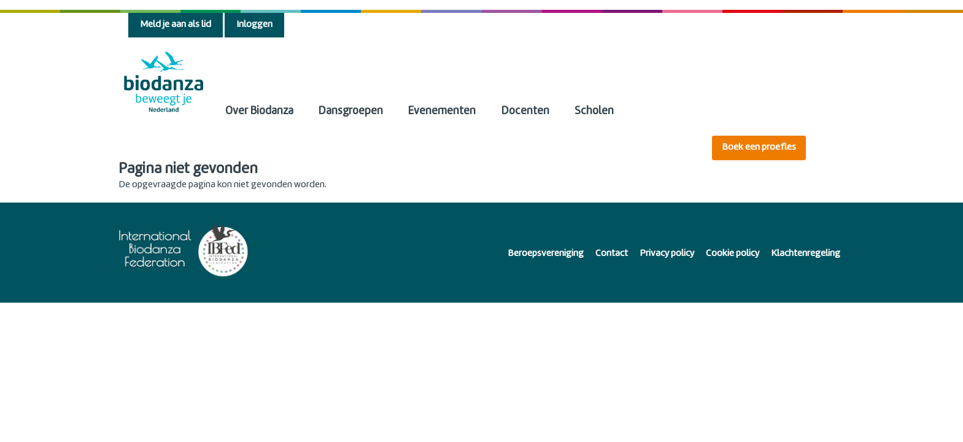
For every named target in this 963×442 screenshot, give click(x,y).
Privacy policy (667, 253)
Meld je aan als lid (175, 24)
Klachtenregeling (805, 253)
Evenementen (442, 111)
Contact (611, 253)
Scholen (594, 111)
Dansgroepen (351, 111)
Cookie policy (732, 253)
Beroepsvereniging (546, 253)
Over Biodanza (259, 111)
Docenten (525, 111)
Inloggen (254, 24)
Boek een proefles (759, 147)
